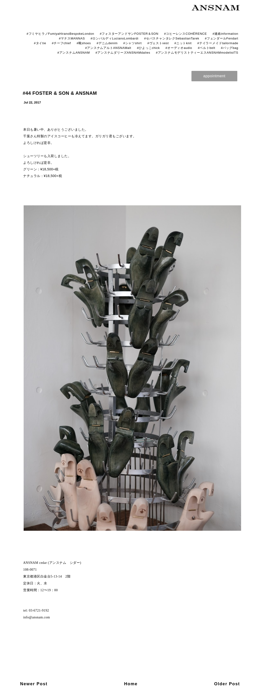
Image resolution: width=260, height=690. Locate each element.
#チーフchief (61, 43)
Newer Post (34, 683)
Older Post (227, 683)
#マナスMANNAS (72, 38)
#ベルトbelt (206, 48)
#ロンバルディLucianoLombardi (115, 38)
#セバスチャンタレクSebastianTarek (171, 38)
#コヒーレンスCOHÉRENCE (185, 33)
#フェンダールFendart (221, 38)
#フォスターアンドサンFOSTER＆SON (129, 33)
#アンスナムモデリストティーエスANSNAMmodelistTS (197, 52)
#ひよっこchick (148, 48)
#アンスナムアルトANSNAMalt (108, 48)
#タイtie (40, 43)
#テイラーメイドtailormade (217, 43)
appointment (214, 76)
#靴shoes (84, 43)
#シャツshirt (132, 43)
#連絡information (225, 33)
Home (131, 683)
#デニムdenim (107, 43)
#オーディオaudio (178, 48)
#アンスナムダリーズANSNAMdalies (122, 52)
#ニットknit (183, 43)
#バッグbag (229, 48)
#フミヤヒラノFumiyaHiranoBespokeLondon (60, 33)
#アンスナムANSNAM (73, 52)
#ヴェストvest (158, 43)
